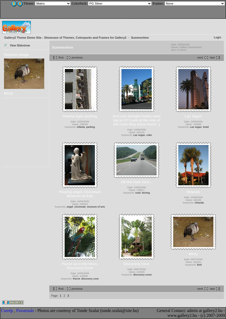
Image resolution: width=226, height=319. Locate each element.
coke (149, 135)
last (212, 57)
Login (217, 37)
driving (146, 192)
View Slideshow (20, 45)
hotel (206, 127)
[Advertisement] (36, 9)
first (61, 57)
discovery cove (90, 278)
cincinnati (80, 206)
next (200, 57)
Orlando (199, 202)
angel (70, 206)
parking (90, 127)
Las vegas (139, 135)
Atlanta (81, 127)
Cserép (7, 310)
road (137, 192)
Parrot (76, 278)
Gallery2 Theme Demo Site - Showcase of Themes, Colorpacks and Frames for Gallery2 (65, 37)
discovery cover (142, 274)
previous (77, 57)
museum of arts (96, 206)
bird (199, 264)
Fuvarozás (25, 310)
